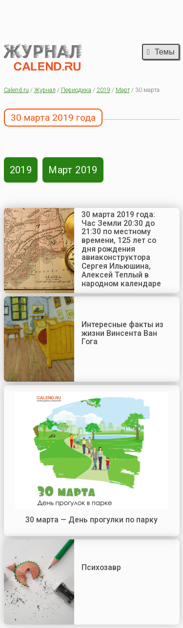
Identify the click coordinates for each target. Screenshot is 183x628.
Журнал (45, 90)
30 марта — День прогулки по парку (91, 519)
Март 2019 (73, 170)
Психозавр (101, 567)
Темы (160, 51)
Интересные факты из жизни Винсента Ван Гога (122, 333)
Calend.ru (16, 90)
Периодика (76, 90)
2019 (103, 90)
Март (123, 90)
